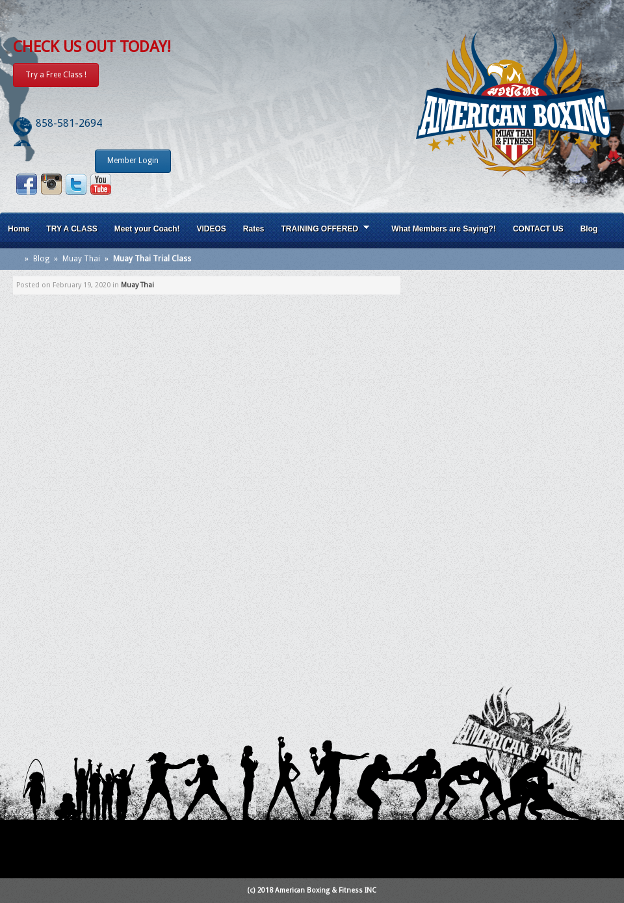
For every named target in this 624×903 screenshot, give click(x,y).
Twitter (76, 184)
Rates (254, 228)
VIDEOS (211, 228)
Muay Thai (81, 258)
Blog (589, 228)
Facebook (26, 184)
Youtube (100, 184)
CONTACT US (538, 228)
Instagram (51, 184)
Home (18, 228)
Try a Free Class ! (55, 74)
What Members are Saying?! (443, 228)
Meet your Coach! (147, 228)
